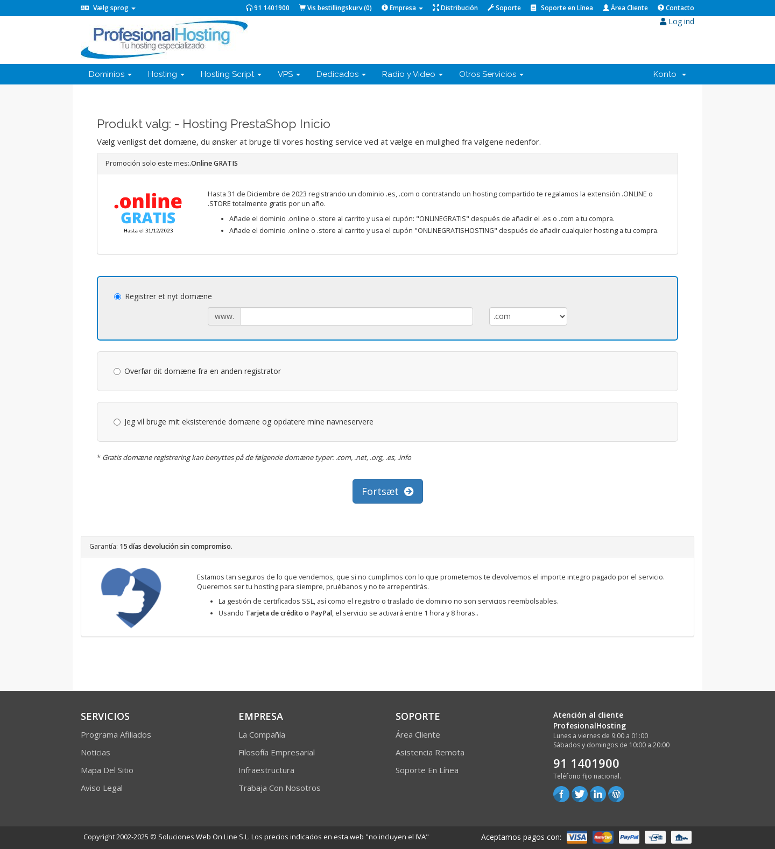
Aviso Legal (102, 787)
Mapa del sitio (107, 770)
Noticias (95, 752)
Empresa (402, 7)
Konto (669, 74)
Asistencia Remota (430, 752)
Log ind (677, 21)
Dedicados (341, 74)
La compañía (261, 734)
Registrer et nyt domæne (163, 296)
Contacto (676, 7)
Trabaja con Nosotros (279, 787)
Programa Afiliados (116, 734)
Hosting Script (231, 74)
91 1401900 (268, 7)
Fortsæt (388, 491)
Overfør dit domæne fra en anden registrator (197, 371)
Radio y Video (412, 74)
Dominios (110, 74)
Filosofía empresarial (276, 752)
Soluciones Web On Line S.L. (204, 836)
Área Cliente (625, 7)
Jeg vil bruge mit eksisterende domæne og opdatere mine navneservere (244, 421)
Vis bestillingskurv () (335, 7)
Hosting (166, 74)
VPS (289, 74)
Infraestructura (266, 770)
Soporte (504, 7)
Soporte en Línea (562, 7)
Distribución (455, 7)
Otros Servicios (491, 74)
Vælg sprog (108, 7)
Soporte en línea (427, 770)
